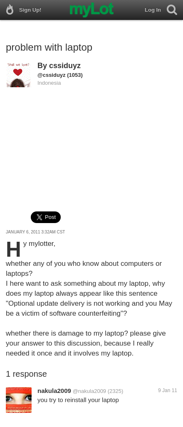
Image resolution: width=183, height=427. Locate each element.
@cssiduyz (51, 75)
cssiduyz (65, 65)
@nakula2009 (89, 391)
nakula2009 (54, 390)
